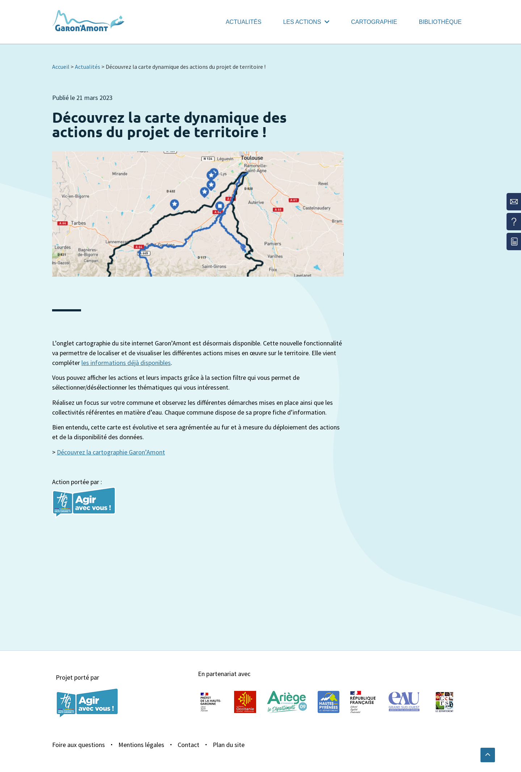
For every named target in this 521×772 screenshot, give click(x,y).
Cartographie (374, 22)
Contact (188, 744)
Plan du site (229, 744)
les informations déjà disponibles (126, 362)
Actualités (244, 22)
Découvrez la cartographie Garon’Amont (111, 452)
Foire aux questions (78, 744)
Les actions (306, 22)
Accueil (60, 66)
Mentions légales (141, 744)
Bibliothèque (440, 22)
